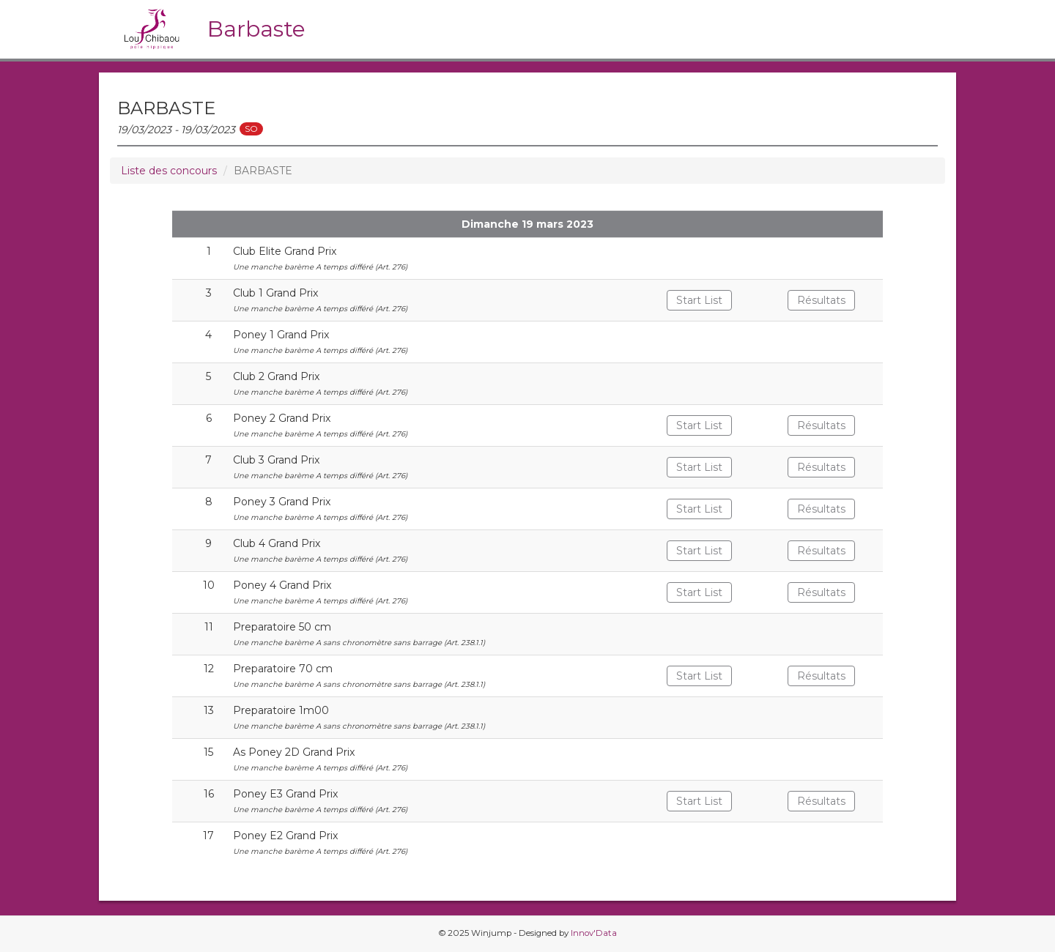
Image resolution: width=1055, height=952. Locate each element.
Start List (699, 300)
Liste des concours (169, 170)
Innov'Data (594, 933)
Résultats (821, 300)
